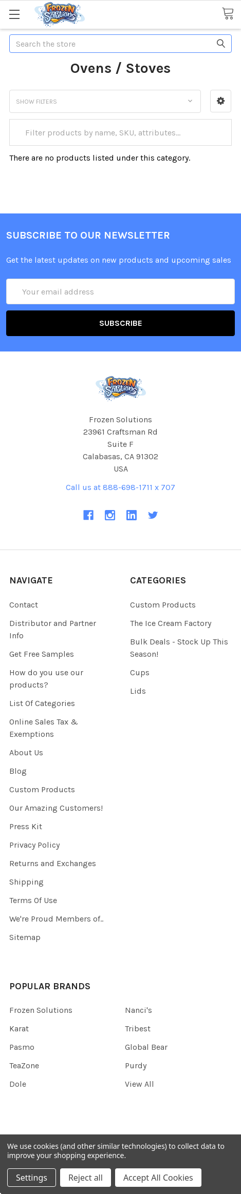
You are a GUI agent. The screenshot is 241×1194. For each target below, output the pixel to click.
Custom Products (42, 789)
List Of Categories (42, 703)
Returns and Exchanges (52, 863)
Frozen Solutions (40, 1010)
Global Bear (146, 1047)
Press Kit (25, 826)
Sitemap (25, 937)
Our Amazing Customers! (56, 808)
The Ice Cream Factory (170, 623)
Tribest (138, 1028)
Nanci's (138, 1010)
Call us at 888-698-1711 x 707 (120, 487)
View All (139, 1084)
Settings (31, 1177)
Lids (138, 691)
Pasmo (21, 1047)
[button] (220, 101)
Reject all (85, 1177)
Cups (140, 672)
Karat (19, 1028)
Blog (18, 771)
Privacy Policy (34, 845)
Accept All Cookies (158, 1177)
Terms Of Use (33, 900)
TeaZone (24, 1065)
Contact (23, 605)
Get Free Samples (41, 654)
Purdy (135, 1065)
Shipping (26, 882)
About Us (26, 752)
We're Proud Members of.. (56, 919)
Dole (17, 1084)
